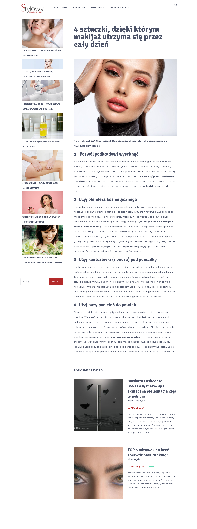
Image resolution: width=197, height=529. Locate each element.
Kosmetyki (79, 8)
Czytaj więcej (122, 402)
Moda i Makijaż (60, 8)
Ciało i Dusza (97, 8)
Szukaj (56, 284)
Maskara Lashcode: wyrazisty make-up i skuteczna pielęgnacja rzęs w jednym (143, 386)
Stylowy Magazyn (28, 523)
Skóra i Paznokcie (119, 8)
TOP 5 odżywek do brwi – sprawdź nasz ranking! (138, 443)
